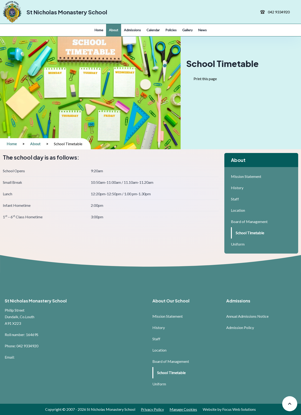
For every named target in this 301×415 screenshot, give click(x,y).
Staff (235, 199)
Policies (171, 30)
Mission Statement (246, 176)
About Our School (171, 300)
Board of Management (249, 221)
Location (238, 210)
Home (12, 143)
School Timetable (250, 233)
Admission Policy (240, 327)
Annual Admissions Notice (247, 316)
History (237, 187)
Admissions (132, 30)
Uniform (238, 244)
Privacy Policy (152, 409)
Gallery (187, 30)
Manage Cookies (183, 409)
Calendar (153, 30)
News (202, 30)
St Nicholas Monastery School (66, 12)
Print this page (207, 81)
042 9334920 (279, 12)
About (113, 30)
